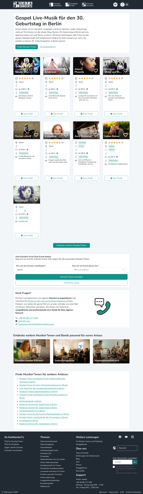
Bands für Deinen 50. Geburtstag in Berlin (38, 404)
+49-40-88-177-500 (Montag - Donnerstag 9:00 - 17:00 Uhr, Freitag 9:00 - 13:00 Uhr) (89, 485)
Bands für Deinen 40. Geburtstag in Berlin (38, 423)
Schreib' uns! (24, 321)
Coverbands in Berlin (28, 420)
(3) (25, 210)
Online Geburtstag (47, 477)
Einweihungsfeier (47, 483)
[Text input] (122, 462)
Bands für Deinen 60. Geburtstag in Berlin (38, 407)
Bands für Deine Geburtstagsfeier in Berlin (38, 391)
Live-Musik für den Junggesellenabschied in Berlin (41, 388)
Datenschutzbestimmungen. (126, 473)
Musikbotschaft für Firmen (50, 465)
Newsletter (80, 471)
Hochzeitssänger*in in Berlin (32, 411)
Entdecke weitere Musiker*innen (71, 245)
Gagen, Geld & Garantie (13, 447)
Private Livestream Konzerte (51, 474)
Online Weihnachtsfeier (49, 462)
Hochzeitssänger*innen (49, 450)
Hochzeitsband (46, 447)
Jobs (77, 462)
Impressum (103, 492)
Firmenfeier (44, 456)
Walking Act (45, 486)
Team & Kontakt (82, 453)
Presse (78, 465)
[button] (124, 4)
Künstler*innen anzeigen (71, 277)
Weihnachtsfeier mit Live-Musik (52, 459)
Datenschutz (113, 492)
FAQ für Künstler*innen (13, 441)
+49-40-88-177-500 (28, 318)
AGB (122, 492)
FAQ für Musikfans (11, 444)
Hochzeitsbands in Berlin (30, 401)
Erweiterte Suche (71, 282)
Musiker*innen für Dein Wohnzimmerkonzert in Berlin (43, 385)
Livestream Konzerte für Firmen (52, 471)
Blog (78, 459)
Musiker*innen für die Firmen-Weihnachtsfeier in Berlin (44, 414)
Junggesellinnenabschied (49, 480)
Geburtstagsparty (47, 444)
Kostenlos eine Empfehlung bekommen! (36, 324)
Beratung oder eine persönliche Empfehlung (47, 301)
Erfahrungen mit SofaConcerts (87, 456)
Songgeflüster (81, 444)
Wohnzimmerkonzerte (48, 441)
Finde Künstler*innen (26, 47)
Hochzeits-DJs (45, 453)
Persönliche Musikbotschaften (52, 468)
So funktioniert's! (48, 46)
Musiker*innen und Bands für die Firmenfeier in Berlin (43, 417)
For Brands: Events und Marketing (89, 441)
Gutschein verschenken (13, 450)
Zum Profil (28, 113)
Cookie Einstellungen (133, 492)
